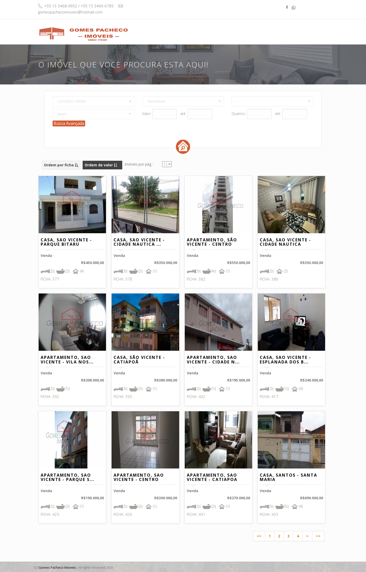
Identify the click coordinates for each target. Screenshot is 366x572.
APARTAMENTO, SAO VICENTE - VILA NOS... (67, 359)
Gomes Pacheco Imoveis (58, 566)
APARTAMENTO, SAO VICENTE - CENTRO (139, 477)
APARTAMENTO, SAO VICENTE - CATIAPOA (212, 477)
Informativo (277, 29)
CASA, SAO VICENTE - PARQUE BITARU (66, 241)
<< (259, 535)
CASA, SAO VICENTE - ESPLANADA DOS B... (285, 359)
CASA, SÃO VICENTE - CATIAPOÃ (139, 359)
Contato (306, 29)
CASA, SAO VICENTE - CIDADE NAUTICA (285, 241)
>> (318, 535)
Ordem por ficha (61, 164)
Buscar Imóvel (206, 31)
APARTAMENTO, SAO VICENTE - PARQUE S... (67, 477)
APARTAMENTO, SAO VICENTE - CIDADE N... (213, 359)
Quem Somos (242, 29)
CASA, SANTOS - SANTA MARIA (288, 477)
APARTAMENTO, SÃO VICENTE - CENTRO (212, 241)
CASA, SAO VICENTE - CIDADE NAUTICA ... (139, 241)
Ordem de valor (101, 164)
